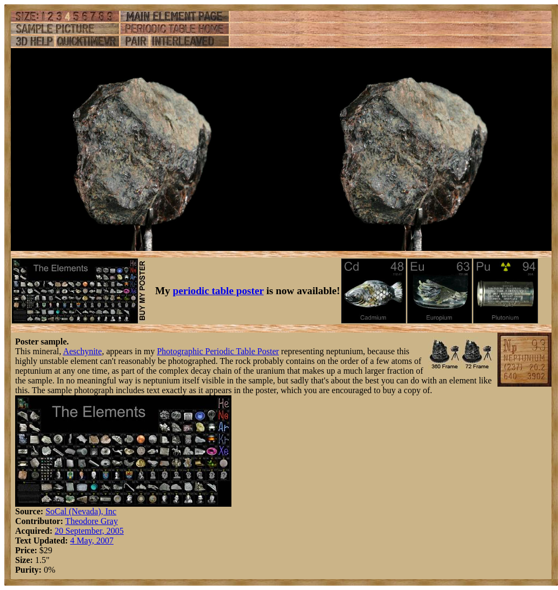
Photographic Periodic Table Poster (218, 351)
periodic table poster (218, 290)
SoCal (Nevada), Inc (80, 511)
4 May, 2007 (92, 540)
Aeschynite (82, 351)
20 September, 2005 (89, 530)
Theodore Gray (91, 521)
